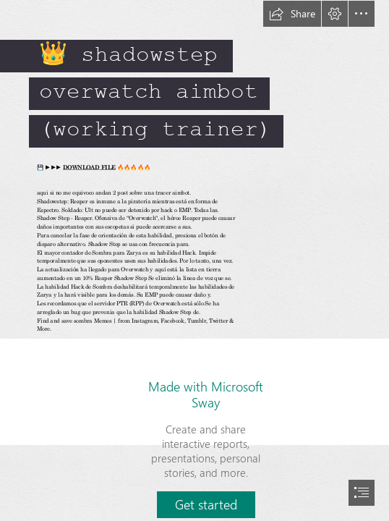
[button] (292, 14)
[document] (194, 260)
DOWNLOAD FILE (89, 167)
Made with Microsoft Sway (205, 394)
